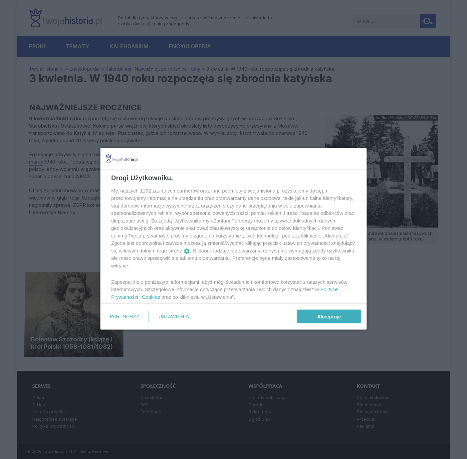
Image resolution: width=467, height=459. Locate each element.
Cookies (151, 296)
